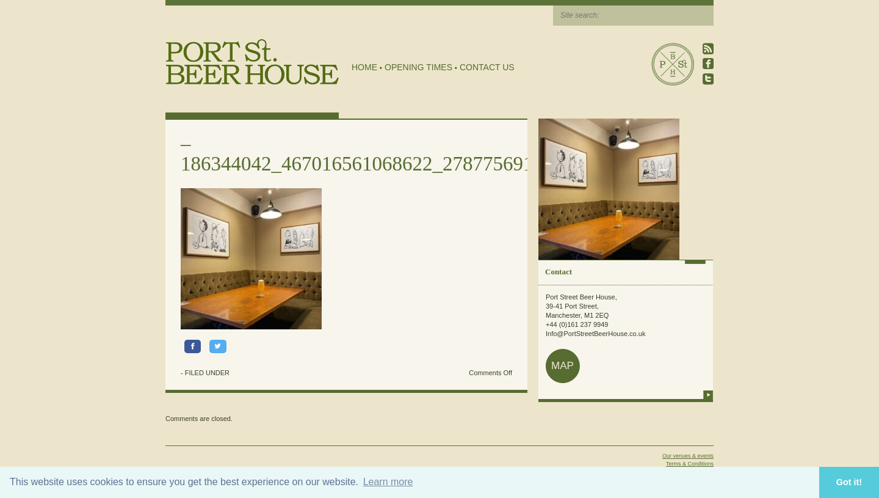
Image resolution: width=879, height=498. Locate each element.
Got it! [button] (849, 482)
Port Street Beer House (672, 64)
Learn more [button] (388, 482)
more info (708, 394)
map (562, 366)
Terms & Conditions (690, 464)
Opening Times (418, 67)
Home (364, 67)
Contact (558, 271)
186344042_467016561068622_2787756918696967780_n (417, 164)
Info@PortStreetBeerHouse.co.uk (595, 333)
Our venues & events (688, 456)
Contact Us (487, 67)
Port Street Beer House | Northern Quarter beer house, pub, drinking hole (252, 62)
